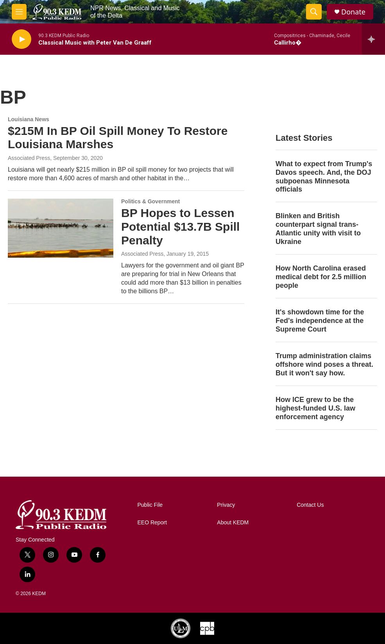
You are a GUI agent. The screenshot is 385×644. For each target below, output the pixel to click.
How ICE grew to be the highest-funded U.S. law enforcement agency (315, 408)
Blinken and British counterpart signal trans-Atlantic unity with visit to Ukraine (318, 229)
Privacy (226, 505)
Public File (150, 505)
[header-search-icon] (314, 12)
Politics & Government (150, 201)
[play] (21, 39)
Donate (353, 12)
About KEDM (233, 523)
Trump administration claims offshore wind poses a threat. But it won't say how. (324, 364)
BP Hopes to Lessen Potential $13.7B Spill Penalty (180, 226)
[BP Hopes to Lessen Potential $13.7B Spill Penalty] (60, 228)
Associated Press (29, 158)
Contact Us (310, 505)
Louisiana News (28, 119)
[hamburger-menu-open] (19, 12)
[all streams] (373, 39)
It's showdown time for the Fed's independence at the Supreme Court (320, 320)
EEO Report (152, 523)
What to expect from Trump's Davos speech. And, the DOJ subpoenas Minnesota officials (324, 177)
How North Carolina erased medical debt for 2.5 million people (321, 276)
